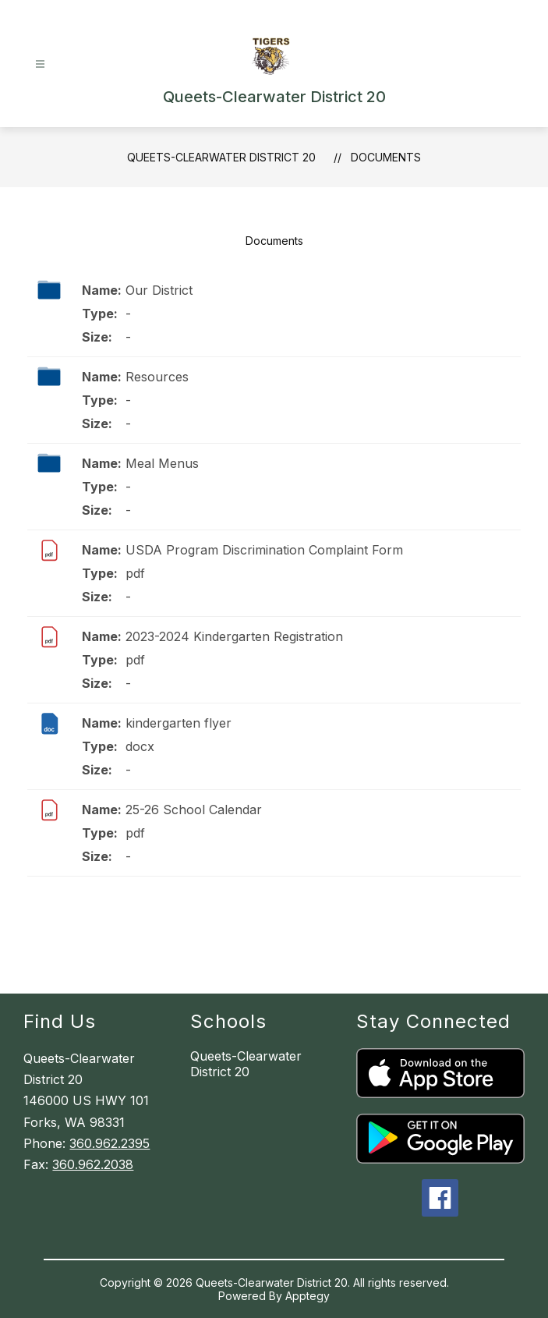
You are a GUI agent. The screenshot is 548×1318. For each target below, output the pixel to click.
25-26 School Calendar (194, 809)
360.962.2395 (109, 1143)
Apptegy (307, 1295)
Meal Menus (162, 463)
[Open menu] (40, 64)
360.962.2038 (92, 1164)
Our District (159, 290)
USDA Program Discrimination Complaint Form (264, 550)
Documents (386, 157)
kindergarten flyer (179, 723)
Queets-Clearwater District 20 (221, 157)
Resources (157, 376)
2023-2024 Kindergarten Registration (234, 636)
